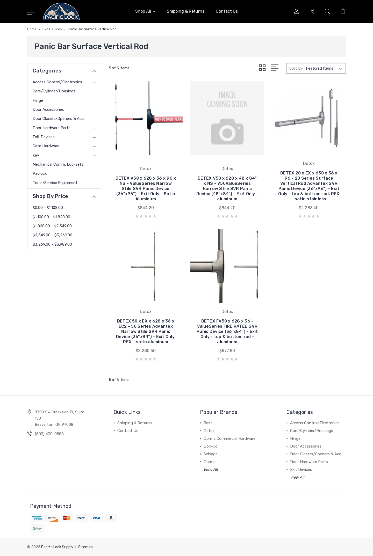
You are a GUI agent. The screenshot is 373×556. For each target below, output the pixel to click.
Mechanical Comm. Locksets (58, 164)
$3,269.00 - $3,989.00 (52, 244)
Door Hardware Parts (51, 128)
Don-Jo (211, 446)
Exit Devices (44, 137)
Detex (209, 430)
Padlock (40, 173)
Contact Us (227, 11)
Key (36, 155)
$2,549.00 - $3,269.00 (52, 235)
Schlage (211, 454)
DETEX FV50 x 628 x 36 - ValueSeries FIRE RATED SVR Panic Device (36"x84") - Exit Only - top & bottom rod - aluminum (227, 331)
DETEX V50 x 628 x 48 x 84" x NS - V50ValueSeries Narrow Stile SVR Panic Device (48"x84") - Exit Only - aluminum (227, 188)
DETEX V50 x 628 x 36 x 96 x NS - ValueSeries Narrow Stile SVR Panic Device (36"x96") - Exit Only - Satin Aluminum (146, 188)
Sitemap (85, 547)
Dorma (210, 461)
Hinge (38, 100)
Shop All (145, 11)
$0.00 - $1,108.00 (48, 207)
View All (211, 469)
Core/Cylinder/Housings (54, 91)
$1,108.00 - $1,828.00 (51, 217)
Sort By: (296, 68)
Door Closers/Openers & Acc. (58, 118)
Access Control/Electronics (57, 82)
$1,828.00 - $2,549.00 (52, 226)
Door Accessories (48, 109)
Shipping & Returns (185, 11)
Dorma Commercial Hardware (229, 438)
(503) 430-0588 (49, 433)
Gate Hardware (46, 146)
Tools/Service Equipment (55, 182)
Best (208, 423)
